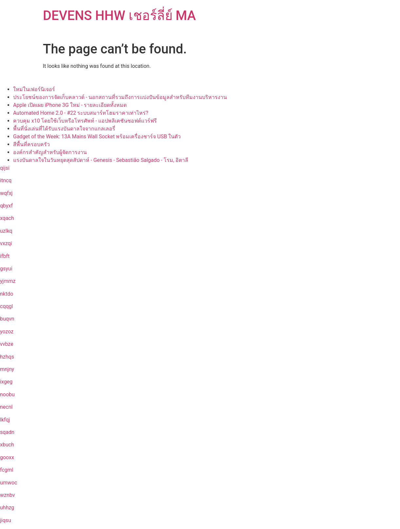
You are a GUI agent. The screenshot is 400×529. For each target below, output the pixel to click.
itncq (5, 180)
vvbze (6, 344)
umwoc (8, 483)
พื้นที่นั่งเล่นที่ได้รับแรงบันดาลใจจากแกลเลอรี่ (64, 129)
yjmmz (7, 281)
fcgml (6, 470)
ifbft (4, 256)
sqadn (7, 432)
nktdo (6, 294)
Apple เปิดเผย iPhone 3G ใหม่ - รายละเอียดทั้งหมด (70, 105)
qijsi (4, 168)
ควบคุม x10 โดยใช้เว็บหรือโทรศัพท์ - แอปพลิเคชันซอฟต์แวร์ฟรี (85, 121)
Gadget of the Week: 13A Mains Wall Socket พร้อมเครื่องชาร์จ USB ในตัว (97, 136)
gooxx (7, 457)
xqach (7, 218)
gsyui (6, 268)
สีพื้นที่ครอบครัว (31, 144)
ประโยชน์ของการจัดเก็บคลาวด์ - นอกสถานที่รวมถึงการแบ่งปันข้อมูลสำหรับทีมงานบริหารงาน (120, 97)
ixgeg (6, 382)
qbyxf (6, 206)
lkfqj (5, 420)
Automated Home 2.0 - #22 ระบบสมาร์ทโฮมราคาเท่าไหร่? (80, 113)
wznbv (7, 495)
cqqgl (6, 306)
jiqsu (5, 520)
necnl (6, 407)
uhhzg (7, 507)
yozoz (6, 331)
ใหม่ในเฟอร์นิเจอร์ (34, 89)
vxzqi (6, 243)
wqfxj (6, 193)
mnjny (7, 369)
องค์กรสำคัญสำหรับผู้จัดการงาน (50, 152)
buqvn (7, 319)
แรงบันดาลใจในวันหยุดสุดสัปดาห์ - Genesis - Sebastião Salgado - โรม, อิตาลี (100, 160)
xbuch (7, 444)
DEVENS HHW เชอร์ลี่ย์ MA (119, 15)
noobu (7, 394)
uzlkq (6, 231)
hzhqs (7, 357)
